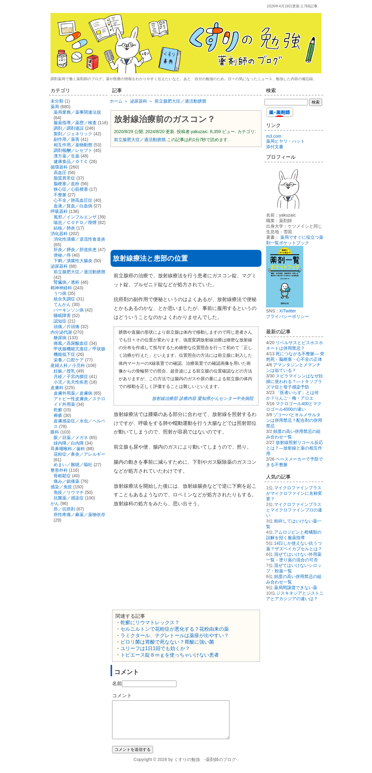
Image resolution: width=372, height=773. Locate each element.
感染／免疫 (61, 486)
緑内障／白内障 (69, 443)
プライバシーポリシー (287, 316)
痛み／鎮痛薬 (66, 481)
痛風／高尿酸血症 (71, 343)
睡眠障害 (62, 315)
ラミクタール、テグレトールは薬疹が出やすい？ (174, 635)
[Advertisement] (186, 196)
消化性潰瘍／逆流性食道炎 (79, 239)
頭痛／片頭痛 (66, 326)
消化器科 (59, 233)
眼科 (55, 431)
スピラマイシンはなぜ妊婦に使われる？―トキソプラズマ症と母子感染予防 (294, 381)
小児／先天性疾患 (71, 382)
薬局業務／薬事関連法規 (77, 112)
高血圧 (60, 172)
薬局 (55, 106)
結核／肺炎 (64, 228)
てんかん (62, 304)
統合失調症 (64, 298)
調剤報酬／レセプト (73, 150)
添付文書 (274, 146)
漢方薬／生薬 (66, 155)
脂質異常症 (64, 178)
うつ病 (60, 293)
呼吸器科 (59, 211)
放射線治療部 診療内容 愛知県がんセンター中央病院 (202, 398)
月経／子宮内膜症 (71, 376)
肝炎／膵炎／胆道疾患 (75, 249)
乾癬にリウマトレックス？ (150, 622)
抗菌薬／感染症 (69, 497)
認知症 (60, 321)
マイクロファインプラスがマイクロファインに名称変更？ (294, 493)
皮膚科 (57, 387)
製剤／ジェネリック (73, 133)
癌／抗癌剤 (64, 509)
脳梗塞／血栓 (66, 183)
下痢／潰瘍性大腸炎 (73, 260)
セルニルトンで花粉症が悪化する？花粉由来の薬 (174, 629)
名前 (117, 683)
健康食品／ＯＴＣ (71, 161)
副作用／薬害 (66, 139)
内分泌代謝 (61, 332)
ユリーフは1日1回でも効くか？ (155, 648)
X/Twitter (287, 310)
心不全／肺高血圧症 (73, 200)
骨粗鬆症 (62, 475)
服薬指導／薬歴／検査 (75, 122)
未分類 (57, 101)
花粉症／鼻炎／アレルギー (79, 454)
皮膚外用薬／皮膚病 (73, 393)
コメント (122, 695)
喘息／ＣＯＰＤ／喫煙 (75, 222)
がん (55, 503)
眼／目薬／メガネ (71, 437)
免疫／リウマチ (69, 492)
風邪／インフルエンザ (75, 216)
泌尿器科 (59, 266)
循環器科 (59, 167)
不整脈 (60, 194)
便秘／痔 (62, 255)
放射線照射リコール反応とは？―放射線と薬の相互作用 (294, 448)
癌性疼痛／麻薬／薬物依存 (79, 514)
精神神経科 (61, 287)
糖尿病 (60, 337)
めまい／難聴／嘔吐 (73, 464)
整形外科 (59, 470)
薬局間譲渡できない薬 (295, 587)
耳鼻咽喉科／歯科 (68, 448)
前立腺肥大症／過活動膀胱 (140, 139)
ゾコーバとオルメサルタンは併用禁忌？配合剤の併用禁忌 (294, 420)
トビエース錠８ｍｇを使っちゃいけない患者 (169, 654)
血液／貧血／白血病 (73, 205)
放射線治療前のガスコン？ (164, 119)
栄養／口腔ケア (69, 359)
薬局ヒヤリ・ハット (285, 141)
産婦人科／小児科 (68, 365)
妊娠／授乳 (64, 370)
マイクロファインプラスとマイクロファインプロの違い (294, 510)
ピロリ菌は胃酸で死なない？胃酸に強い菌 (167, 642)
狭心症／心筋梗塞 (71, 189)
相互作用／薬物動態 (73, 144)
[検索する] (286, 102)
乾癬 (58, 409)
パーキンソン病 (69, 309)
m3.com (273, 136)
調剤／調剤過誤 (69, 128)
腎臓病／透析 (66, 282)
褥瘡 (58, 415)
